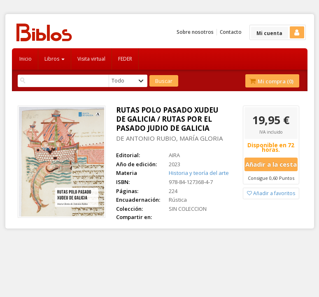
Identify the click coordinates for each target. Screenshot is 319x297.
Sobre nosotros (195, 31)
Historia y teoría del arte (199, 173)
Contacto (231, 31)
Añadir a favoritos (271, 193)
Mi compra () (271, 81)
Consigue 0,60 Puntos (271, 178)
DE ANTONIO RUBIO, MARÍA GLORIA (169, 138)
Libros (54, 58)
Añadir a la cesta (271, 164)
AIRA (174, 155)
